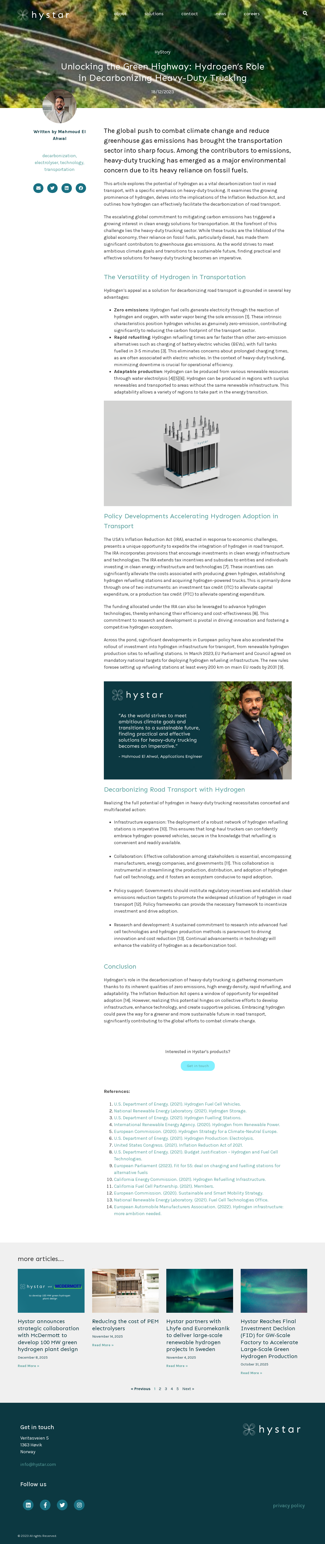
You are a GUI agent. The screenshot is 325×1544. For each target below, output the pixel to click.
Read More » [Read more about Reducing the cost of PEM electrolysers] (103, 1345)
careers (252, 13)
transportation (59, 169)
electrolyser (46, 162)
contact (191, 13)
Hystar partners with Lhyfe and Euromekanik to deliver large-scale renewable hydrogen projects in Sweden (198, 1335)
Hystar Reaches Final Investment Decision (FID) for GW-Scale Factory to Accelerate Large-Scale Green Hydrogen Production (269, 1339)
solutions (155, 13)
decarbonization (59, 155)
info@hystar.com (38, 1464)
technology (71, 162)
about (121, 13)
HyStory (162, 52)
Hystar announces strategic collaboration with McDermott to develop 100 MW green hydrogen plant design (48, 1335)
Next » (188, 1388)
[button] (305, 13)
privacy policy (289, 1505)
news (222, 13)
